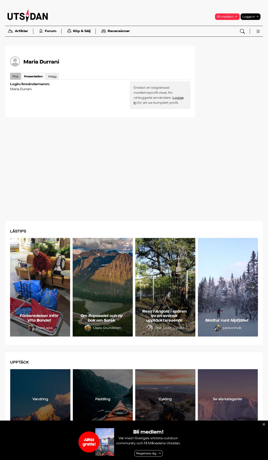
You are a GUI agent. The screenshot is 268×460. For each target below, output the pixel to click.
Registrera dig (146, 453)
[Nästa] (251, 287)
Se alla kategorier (227, 399)
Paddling (102, 399)
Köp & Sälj (78, 31)
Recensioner (115, 31)
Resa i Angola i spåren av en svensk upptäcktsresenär (164, 316)
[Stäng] (264, 424)
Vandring (40, 399)
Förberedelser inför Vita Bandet (39, 318)
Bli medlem (227, 16)
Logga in (250, 16)
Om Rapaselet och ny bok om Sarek (102, 318)
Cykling (165, 399)
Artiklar (18, 31)
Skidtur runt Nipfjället (227, 320)
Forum (47, 31)
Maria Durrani (41, 61)
